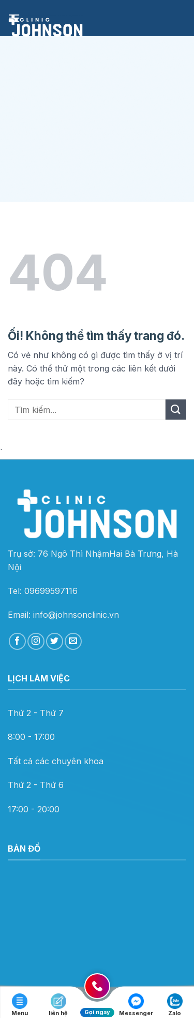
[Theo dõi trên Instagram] (35, 641)
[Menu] (14, 18)
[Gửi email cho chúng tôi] (73, 641)
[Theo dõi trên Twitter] (54, 641)
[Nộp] (176, 409)
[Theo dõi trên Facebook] (17, 641)
